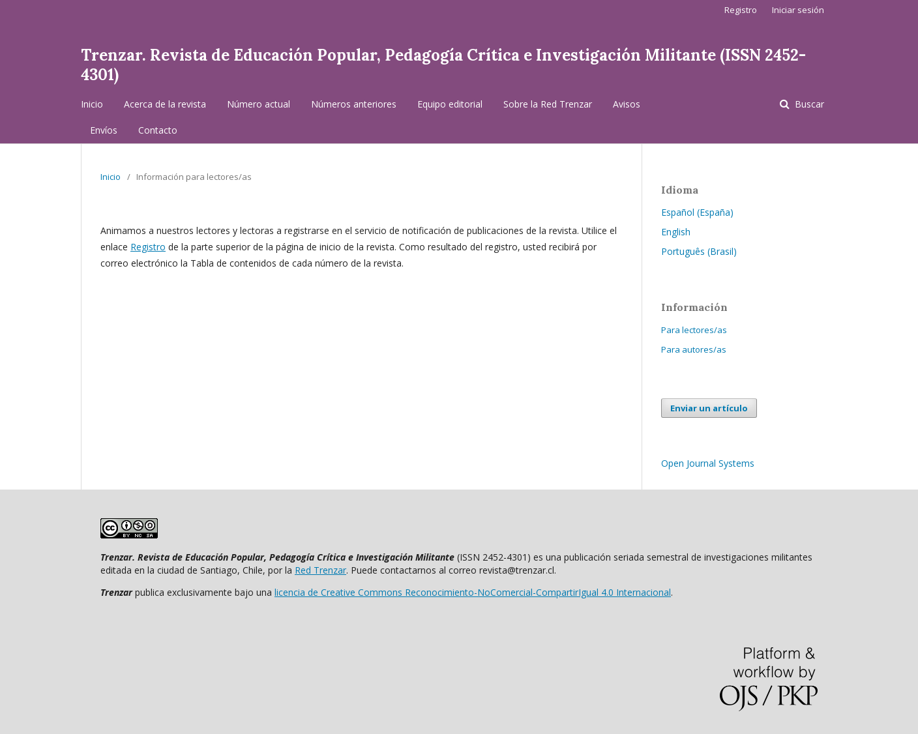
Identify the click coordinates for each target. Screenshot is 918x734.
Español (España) (697, 212)
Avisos (626, 104)
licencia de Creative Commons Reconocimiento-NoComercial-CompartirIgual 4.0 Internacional (472, 592)
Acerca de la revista (165, 104)
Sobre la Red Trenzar (547, 104)
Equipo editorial (449, 104)
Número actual (258, 104)
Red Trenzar (320, 570)
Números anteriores (353, 104)
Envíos (103, 130)
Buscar (808, 104)
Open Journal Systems (707, 463)
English (675, 232)
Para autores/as (693, 349)
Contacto (157, 130)
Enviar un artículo (709, 408)
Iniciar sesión (798, 10)
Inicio (92, 104)
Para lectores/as (694, 330)
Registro (740, 10)
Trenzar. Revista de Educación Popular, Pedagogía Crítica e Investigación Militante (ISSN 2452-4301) (443, 65)
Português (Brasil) (699, 251)
